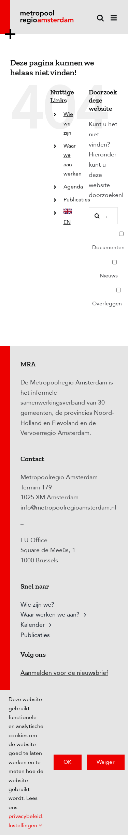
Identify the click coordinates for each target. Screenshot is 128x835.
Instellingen (25, 825)
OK (67, 762)
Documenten (108, 238)
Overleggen (107, 294)
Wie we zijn (68, 123)
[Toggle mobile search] (100, 17)
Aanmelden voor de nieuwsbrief (64, 673)
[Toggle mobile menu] (114, 17)
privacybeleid (25, 816)
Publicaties (76, 199)
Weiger (106, 762)
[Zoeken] (97, 215)
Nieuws (109, 266)
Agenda (73, 187)
